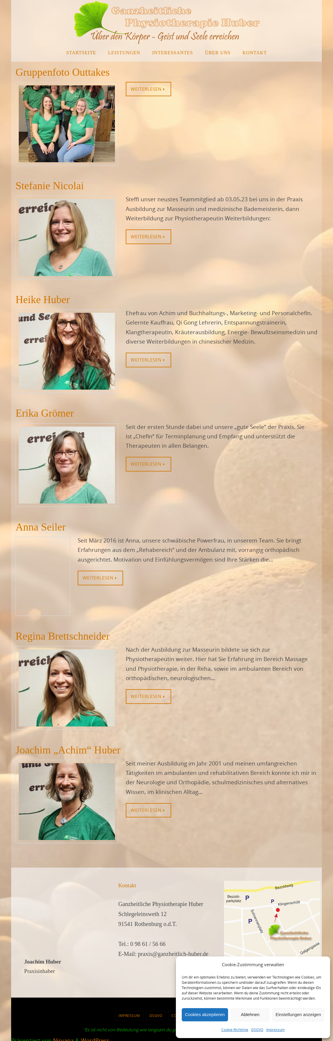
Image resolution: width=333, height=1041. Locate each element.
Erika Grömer (45, 413)
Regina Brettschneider (63, 636)
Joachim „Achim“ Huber (68, 750)
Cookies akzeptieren (205, 1014)
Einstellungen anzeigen (298, 1014)
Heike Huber (43, 299)
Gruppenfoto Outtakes (63, 72)
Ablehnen (250, 1014)
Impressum (275, 1029)
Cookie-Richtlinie (234, 1029)
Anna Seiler (41, 527)
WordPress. (96, 1036)
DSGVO (257, 1029)
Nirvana (63, 1036)
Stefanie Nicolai (50, 186)
